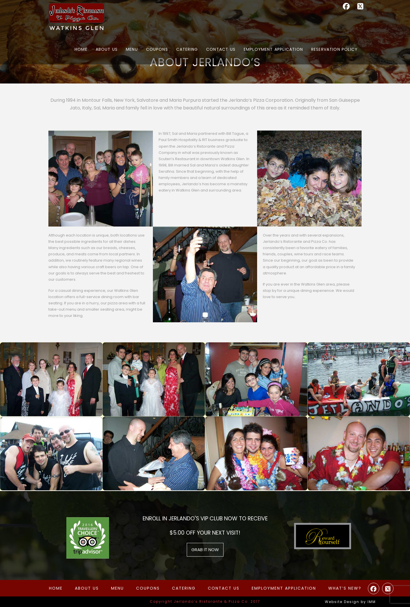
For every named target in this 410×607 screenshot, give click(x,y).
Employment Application (284, 588)
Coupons (148, 588)
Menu (117, 588)
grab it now (205, 550)
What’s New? (344, 588)
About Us (87, 588)
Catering (184, 588)
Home (56, 588)
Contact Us (223, 588)
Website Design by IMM (350, 601)
